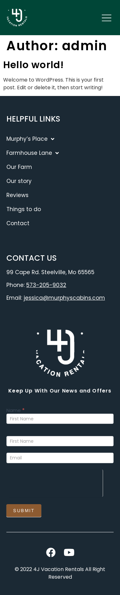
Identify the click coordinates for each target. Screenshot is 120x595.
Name (15, 411)
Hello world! (33, 65)
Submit (24, 510)
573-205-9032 (46, 285)
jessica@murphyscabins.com (64, 298)
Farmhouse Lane (32, 153)
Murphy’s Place (30, 139)
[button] (106, 19)
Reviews (17, 195)
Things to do (23, 209)
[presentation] (54, 482)
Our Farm (19, 167)
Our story (19, 181)
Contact (17, 223)
